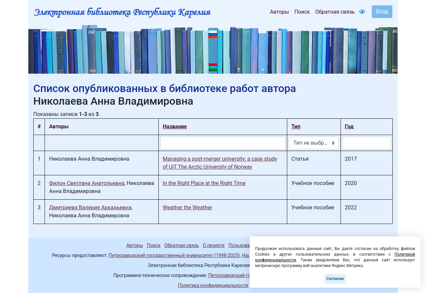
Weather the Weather (187, 207)
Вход (382, 11)
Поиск (302, 12)
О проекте (214, 245)
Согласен (335, 278)
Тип (295, 126)
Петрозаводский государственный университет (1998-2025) (174, 255)
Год (349, 126)
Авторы (279, 12)
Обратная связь (335, 12)
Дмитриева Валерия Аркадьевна (90, 207)
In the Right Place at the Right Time (204, 183)
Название (175, 126)
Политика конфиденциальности (213, 285)
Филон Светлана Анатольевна (86, 183)
